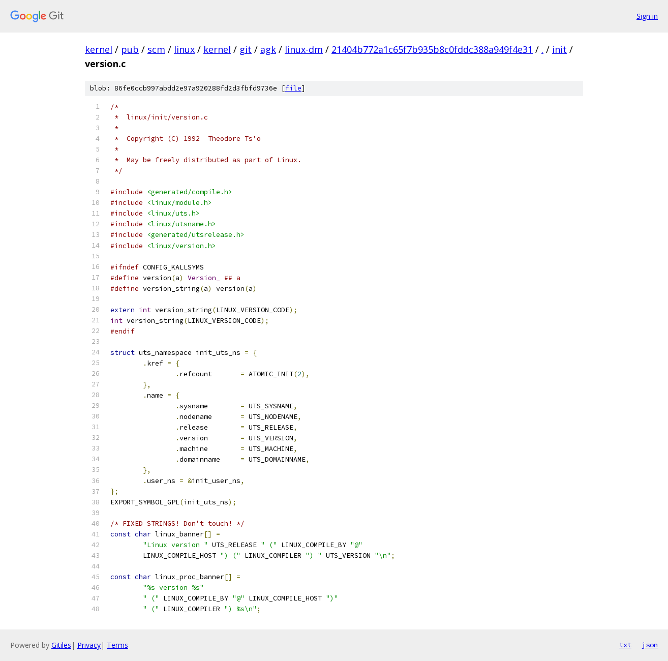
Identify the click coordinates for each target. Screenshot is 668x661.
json (650, 644)
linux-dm (304, 49)
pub (130, 49)
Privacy (89, 645)
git (245, 49)
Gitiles (61, 645)
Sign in (647, 16)
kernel (98, 49)
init (559, 49)
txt (625, 644)
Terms (117, 645)
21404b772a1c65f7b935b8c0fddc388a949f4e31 (432, 49)
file (293, 88)
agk (268, 49)
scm (156, 49)
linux (184, 49)
